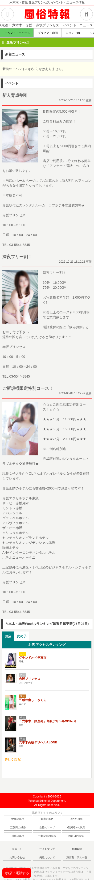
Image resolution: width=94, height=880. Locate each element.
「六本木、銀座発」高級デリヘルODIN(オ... (49, 721)
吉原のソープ (47, 827)
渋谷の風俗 (76, 818)
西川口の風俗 (76, 835)
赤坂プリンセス (17, 42)
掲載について (47, 857)
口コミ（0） (73, 33)
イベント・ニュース (17, 33)
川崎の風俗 (17, 835)
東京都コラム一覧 (76, 857)
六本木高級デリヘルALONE (38, 742)
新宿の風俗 (47, 818)
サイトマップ (47, 849)
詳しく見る (13, 759)
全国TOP (17, 849)
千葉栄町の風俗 (47, 835)
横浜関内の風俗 (76, 827)
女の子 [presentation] (22, 636)
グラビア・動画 (47, 33)
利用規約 (77, 849)
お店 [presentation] (8, 636)
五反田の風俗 (18, 827)
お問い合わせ (17, 857)
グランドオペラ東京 (32, 657)
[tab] (8, 636)
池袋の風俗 (17, 818)
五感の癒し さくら (32, 700)
